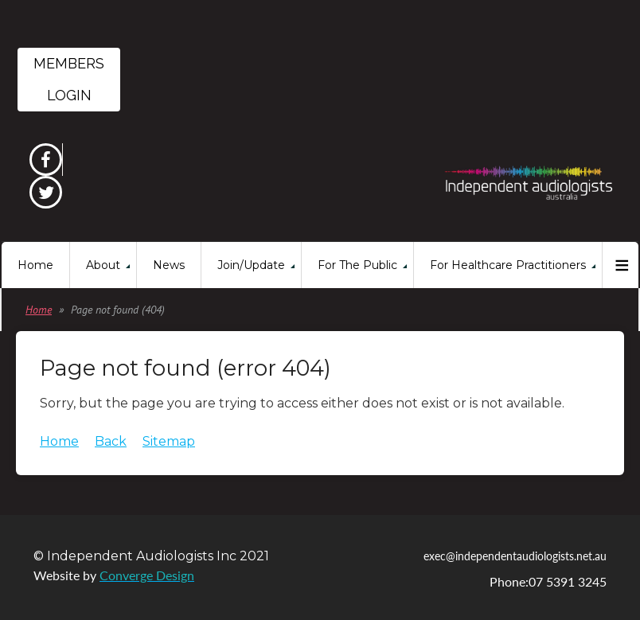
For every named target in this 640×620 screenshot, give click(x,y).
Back (111, 441)
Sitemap (168, 441)
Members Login (68, 79)
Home (38, 309)
